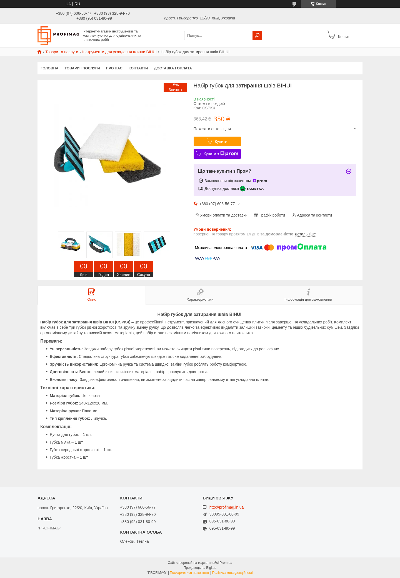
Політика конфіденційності (232, 573)
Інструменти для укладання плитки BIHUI (119, 52)
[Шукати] (257, 35)
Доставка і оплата (173, 68)
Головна (49, 68)
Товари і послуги (82, 68)
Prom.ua (226, 563)
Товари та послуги (61, 52)
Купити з (221, 153)
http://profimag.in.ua (226, 507)
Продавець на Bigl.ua (200, 568)
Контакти (138, 68)
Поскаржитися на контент (189, 573)
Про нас (114, 68)
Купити (221, 141)
